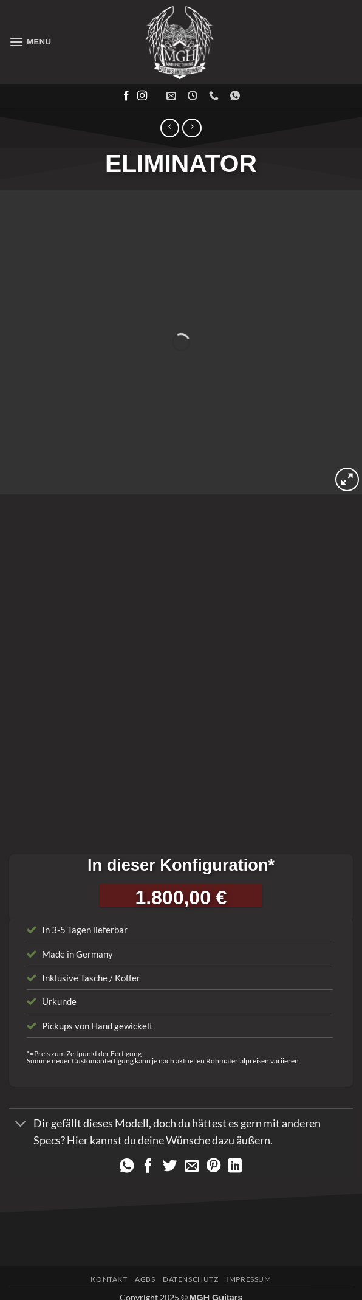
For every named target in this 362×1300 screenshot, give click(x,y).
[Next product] (169, 128)
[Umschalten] (21, 1111)
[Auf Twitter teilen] (170, 1153)
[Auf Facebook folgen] (126, 96)
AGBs (145, 1265)
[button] (30, 42)
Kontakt (108, 1265)
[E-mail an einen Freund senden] (192, 1153)
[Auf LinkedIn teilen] (235, 1153)
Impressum (249, 1265)
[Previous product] (191, 128)
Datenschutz (191, 1265)
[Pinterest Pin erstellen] (214, 1153)
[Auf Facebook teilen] (148, 1153)
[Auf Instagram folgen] (142, 96)
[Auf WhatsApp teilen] (127, 1153)
